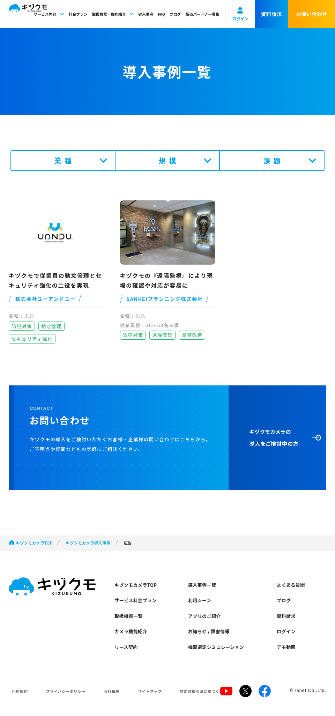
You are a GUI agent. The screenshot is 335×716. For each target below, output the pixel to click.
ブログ (175, 14)
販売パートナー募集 (202, 14)
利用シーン (200, 601)
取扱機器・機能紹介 (113, 14)
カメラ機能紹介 (132, 633)
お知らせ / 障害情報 (209, 633)
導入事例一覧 (202, 585)
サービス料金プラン (136, 601)
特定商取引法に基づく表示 (180, 694)
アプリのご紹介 (205, 617)
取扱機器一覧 (129, 617)
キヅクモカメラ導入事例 (88, 543)
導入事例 (145, 14)
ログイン (286, 633)
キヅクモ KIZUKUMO (28, 14)
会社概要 (98, 694)
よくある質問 (291, 585)
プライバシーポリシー (58, 694)
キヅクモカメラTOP (34, 543)
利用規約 (17, 694)
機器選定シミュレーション (217, 649)
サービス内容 (49, 14)
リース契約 (127, 649)
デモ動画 (286, 649)
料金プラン (78, 14)
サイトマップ (131, 694)
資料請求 (286, 617)
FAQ (161, 14)
